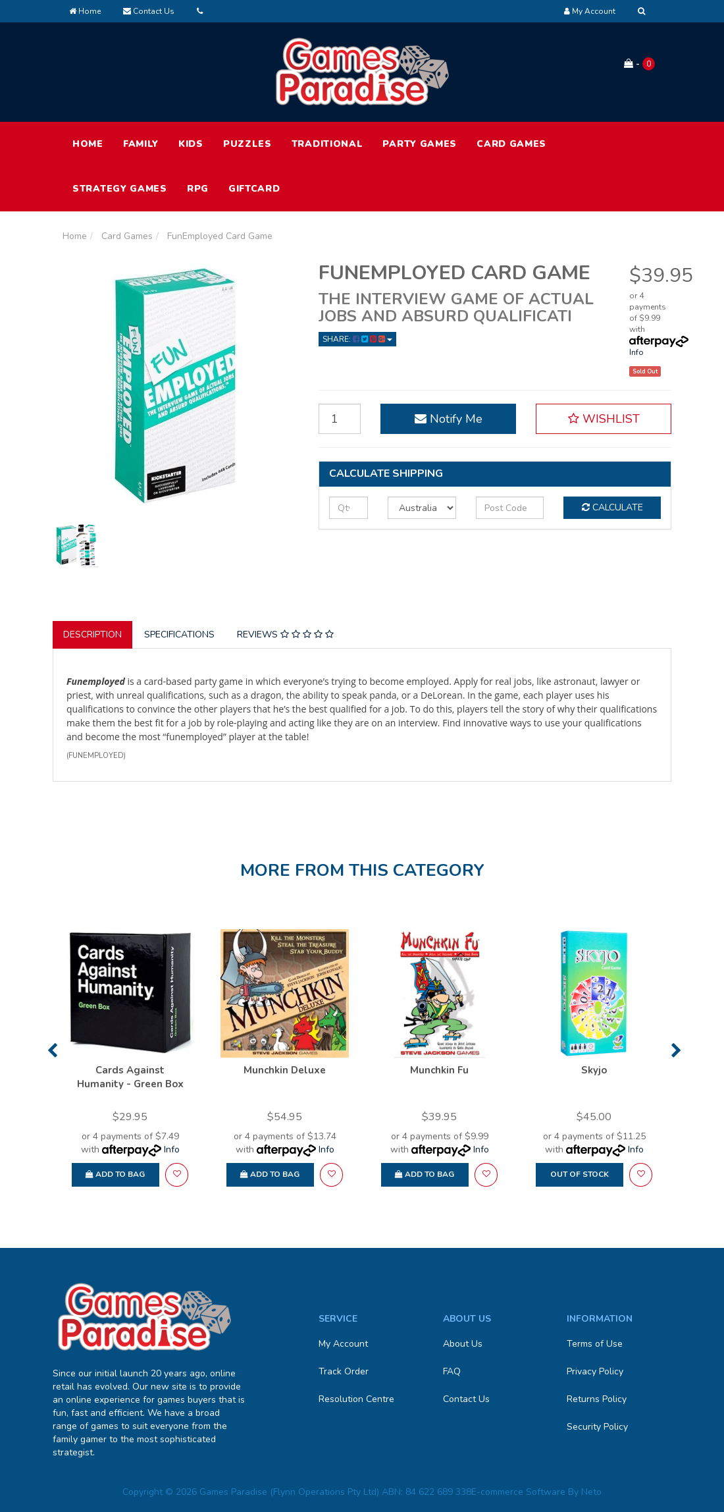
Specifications (179, 634)
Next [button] (676, 1050)
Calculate (612, 507)
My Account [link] (343, 1343)
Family (141, 144)
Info (636, 352)
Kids (190, 144)
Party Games (419, 144)
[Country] (421, 508)
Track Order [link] (344, 1371)
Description (92, 634)
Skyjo (594, 1070)
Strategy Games (119, 188)
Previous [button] (52, 1050)
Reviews (285, 634)
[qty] (348, 508)
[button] (603, 419)
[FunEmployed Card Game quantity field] (340, 419)
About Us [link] (462, 1343)
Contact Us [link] (466, 1399)
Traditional (327, 144)
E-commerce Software (518, 1492)
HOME (87, 144)
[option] (130, 1064)
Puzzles (247, 144)
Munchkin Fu (439, 1070)
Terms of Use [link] (595, 1343)
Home (85, 11)
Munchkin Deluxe (285, 1070)
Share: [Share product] (357, 339)
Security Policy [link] (597, 1426)
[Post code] (510, 508)
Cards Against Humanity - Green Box (130, 1077)
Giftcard (254, 188)
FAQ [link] (452, 1371)
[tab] (93, 635)
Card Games (511, 144)
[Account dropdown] (589, 11)
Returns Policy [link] (597, 1399)
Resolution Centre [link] (356, 1399)
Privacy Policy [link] (595, 1371)
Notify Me (448, 419)
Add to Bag (115, 1174)
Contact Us (148, 11)
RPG (198, 188)
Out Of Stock (579, 1174)
